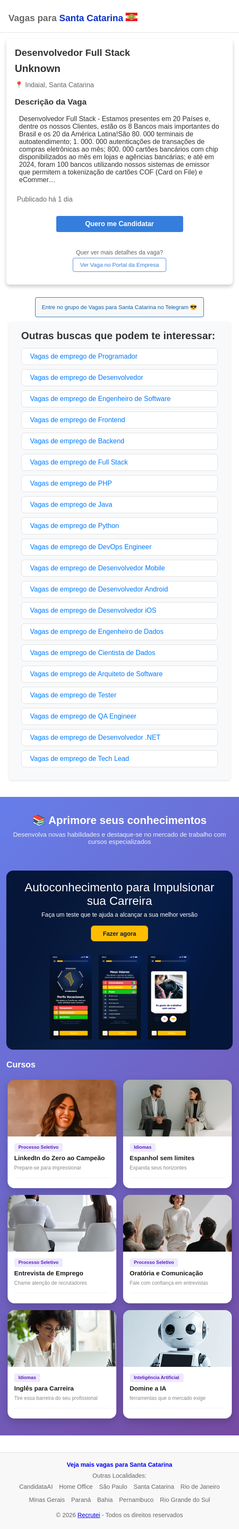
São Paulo (113, 1486)
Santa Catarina (154, 1486)
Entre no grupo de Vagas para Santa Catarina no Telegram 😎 (120, 307)
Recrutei (88, 1515)
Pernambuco (136, 1499)
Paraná (81, 1499)
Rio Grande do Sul (185, 1499)
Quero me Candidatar (119, 223)
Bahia (105, 1499)
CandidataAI (35, 1486)
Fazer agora (119, 933)
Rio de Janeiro (200, 1486)
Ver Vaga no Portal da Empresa (119, 265)
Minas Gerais (47, 1499)
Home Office (76, 1486)
